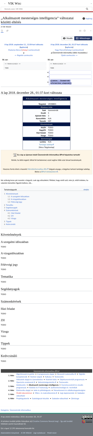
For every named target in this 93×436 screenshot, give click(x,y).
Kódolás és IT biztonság (38, 387)
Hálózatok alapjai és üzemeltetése (29, 379)
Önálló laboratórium (24, 393)
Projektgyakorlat (22, 398)
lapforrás (23, 47)
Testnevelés (59, 377)
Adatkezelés (21, 385)
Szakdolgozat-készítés (40, 398)
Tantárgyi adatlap (45, 144)
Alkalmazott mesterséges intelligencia (44, 385)
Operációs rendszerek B (25, 382)
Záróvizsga (75, 398)
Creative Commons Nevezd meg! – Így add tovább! (53, 421)
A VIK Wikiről (26, 433)
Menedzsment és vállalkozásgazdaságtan (69, 390)
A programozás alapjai (45, 374)
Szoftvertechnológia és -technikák (64, 387)
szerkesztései (34, 50)
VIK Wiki (14, 3)
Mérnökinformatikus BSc (37, 169)
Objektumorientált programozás (72, 379)
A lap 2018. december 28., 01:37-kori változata (69, 44)
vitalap (24, 50)
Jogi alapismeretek (67, 393)
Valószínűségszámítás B (47, 382)
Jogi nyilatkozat (39, 433)
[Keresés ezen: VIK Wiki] (46, 9)
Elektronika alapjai (23, 390)
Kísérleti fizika (51, 379)
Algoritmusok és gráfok (25, 374)
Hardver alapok (36, 377)
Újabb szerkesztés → (69, 55)
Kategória (4, 410)
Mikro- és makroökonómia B (46, 393)
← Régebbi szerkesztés (24, 55)
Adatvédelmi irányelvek (10, 433)
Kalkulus (48, 377)
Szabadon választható (60, 398)
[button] (67, 38)
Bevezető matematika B (66, 374)
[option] (67, 38)
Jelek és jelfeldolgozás (42, 390)
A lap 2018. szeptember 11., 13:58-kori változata (23, 44)
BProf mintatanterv (48, 172)
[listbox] (76, 38)
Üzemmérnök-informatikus (20, 410)
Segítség (87, 18)
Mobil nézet (52, 433)
